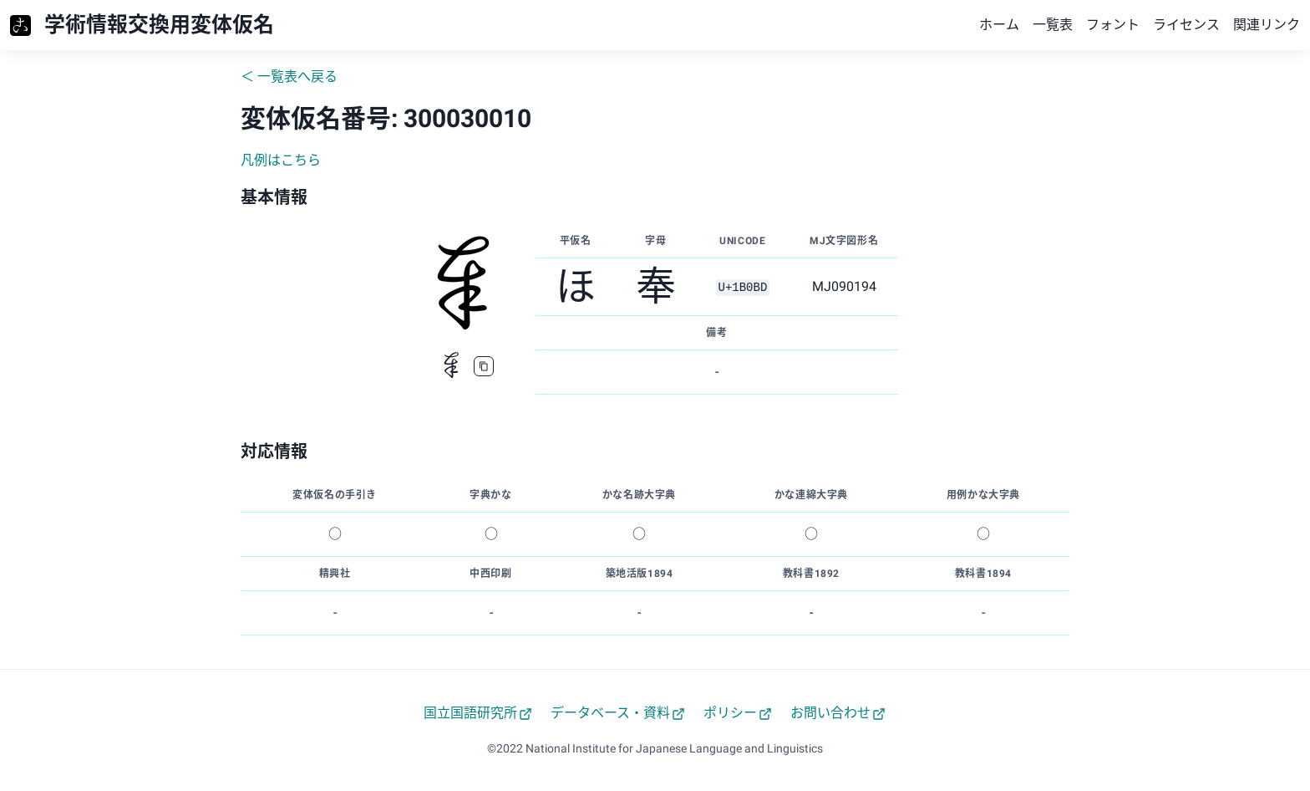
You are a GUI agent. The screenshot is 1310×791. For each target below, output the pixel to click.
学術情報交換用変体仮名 (159, 25)
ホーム (999, 25)
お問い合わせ (838, 713)
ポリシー (737, 713)
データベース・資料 (618, 713)
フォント (1113, 25)
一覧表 (1053, 25)
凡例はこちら (281, 160)
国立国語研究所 (478, 713)
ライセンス (1186, 25)
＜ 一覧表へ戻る (289, 76)
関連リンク (1266, 25)
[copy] (484, 366)
